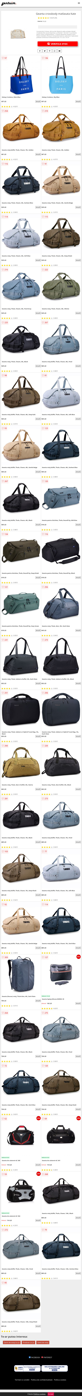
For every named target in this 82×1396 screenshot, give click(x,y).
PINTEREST (46, 1357)
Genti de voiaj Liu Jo (12, 1342)
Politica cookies (60, 1380)
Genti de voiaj (42, 1342)
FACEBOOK (34, 1357)
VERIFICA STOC (58, 43)
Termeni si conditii (22, 1380)
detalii (38, 101)
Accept (50, 1394)
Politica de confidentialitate (42, 1380)
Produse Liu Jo (28, 1342)
